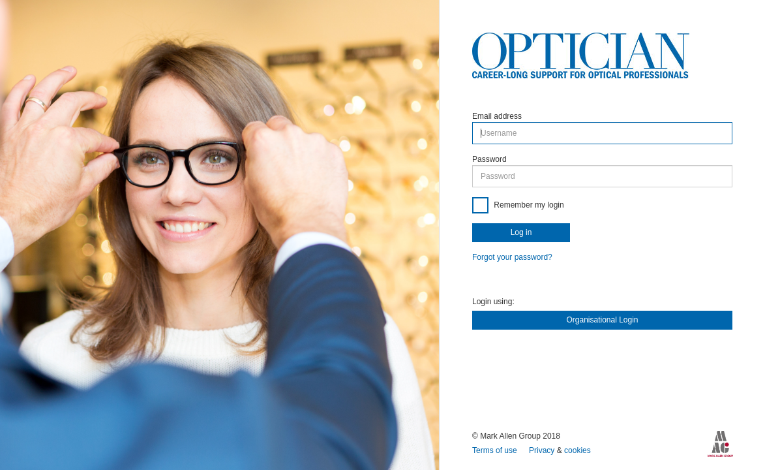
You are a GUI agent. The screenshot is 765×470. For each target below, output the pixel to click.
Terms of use (495, 450)
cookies (577, 450)
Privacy (543, 450)
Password (489, 159)
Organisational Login (602, 319)
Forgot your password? (512, 257)
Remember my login (528, 205)
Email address (497, 116)
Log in (521, 232)
